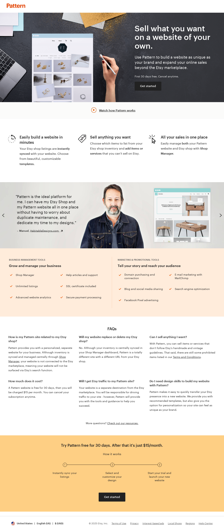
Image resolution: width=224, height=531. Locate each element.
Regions (190, 523)
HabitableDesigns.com (44, 230)
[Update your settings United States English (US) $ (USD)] (37, 524)
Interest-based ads (153, 523)
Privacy (134, 523)
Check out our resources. (122, 423)
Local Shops (175, 523)
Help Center (206, 523)
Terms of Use (119, 523)
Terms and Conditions (187, 357)
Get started (148, 86)
